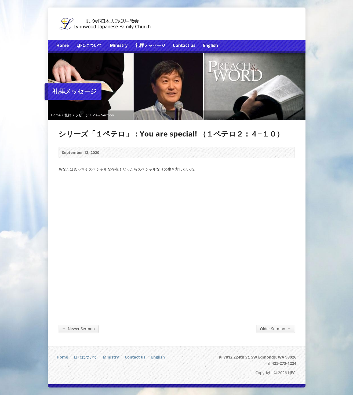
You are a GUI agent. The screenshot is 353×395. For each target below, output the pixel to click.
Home (62, 45)
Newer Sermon (78, 328)
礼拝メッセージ (150, 45)
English (210, 45)
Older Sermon (275, 328)
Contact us (184, 45)
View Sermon (103, 115)
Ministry (119, 45)
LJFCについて (89, 45)
